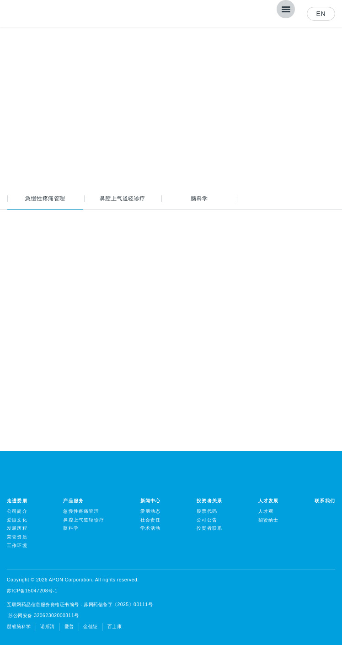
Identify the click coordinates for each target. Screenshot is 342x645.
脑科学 (199, 198)
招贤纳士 (268, 519)
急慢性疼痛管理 (45, 198)
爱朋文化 (17, 519)
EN (321, 13)
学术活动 (150, 528)
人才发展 (268, 500)
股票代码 (207, 511)
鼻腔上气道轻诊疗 (122, 198)
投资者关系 (209, 500)
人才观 (266, 511)
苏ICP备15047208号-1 (32, 590)
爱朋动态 (150, 511)
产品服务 (73, 500)
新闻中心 (150, 500)
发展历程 (17, 528)
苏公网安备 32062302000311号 (43, 615)
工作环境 (17, 545)
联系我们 (325, 500)
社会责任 (150, 519)
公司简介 (17, 511)
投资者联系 (209, 528)
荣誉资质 (17, 536)
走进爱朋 (17, 500)
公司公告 (207, 519)
